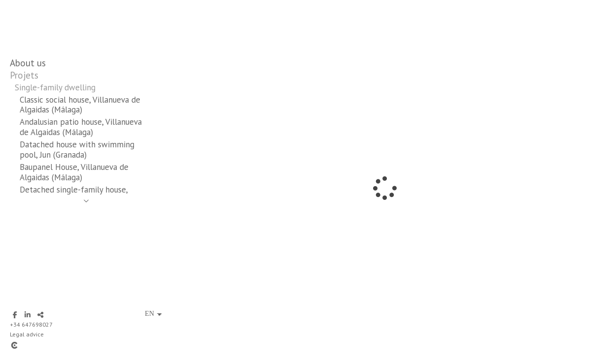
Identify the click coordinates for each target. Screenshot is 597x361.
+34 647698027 (31, 324)
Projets (24, 75)
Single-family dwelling (55, 87)
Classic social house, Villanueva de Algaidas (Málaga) (80, 104)
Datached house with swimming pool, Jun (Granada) (77, 149)
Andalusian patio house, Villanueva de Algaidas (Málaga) (81, 127)
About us (28, 63)
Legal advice (27, 334)
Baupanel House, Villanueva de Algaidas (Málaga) (74, 172)
